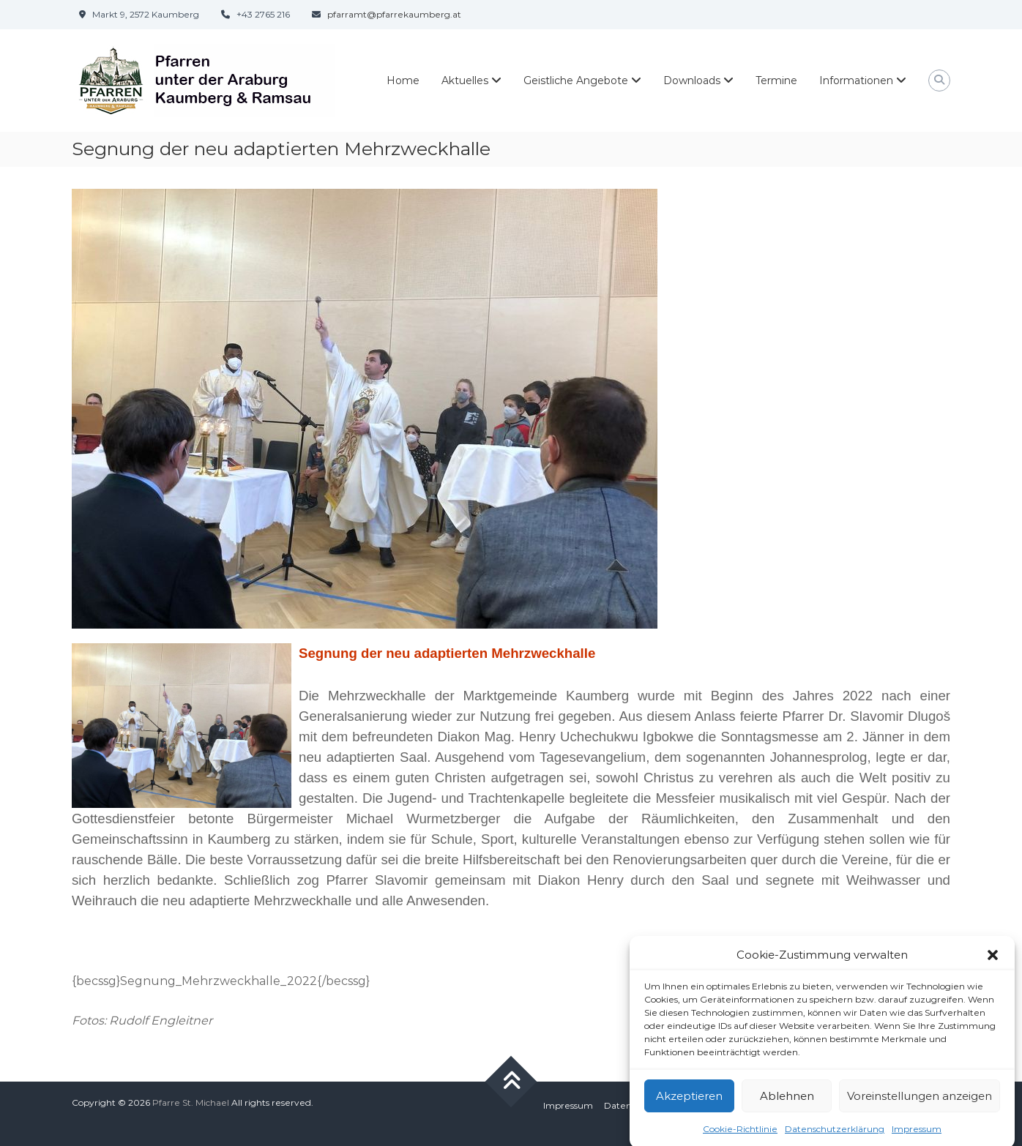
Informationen (856, 80)
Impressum (568, 1105)
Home (403, 80)
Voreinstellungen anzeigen (919, 1108)
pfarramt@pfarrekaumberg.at (394, 14)
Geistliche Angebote (575, 80)
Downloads (691, 80)
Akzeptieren (689, 1108)
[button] (992, 966)
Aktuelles (464, 80)
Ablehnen (787, 1108)
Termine (776, 80)
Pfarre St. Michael (190, 1102)
